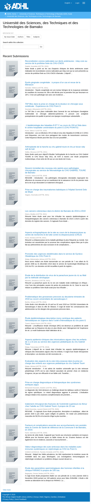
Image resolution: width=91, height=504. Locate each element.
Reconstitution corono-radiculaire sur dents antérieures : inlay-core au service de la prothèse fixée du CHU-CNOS (56, 62)
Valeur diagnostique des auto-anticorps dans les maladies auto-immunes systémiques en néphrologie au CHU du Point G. (53, 448)
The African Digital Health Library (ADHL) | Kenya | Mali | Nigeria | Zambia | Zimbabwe (33, 497)
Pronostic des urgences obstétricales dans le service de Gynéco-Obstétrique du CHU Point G (54, 255)
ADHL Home (11, 14)
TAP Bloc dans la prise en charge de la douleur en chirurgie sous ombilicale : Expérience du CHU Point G (54, 105)
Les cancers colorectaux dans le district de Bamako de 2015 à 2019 (55, 211)
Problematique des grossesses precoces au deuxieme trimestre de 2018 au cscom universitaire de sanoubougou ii (55, 298)
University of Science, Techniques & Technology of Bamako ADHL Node (45, 14)
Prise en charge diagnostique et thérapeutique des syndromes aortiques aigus (53, 383)
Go (41, 47)
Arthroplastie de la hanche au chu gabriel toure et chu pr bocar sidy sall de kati (55, 148)
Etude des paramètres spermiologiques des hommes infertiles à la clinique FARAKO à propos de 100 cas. (54, 469)
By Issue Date (9, 37)
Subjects (36, 37)
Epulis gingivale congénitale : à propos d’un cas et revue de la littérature (52, 83)
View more (7, 490)
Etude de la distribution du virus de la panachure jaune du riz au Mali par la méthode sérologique (55, 276)
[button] (68, 3)
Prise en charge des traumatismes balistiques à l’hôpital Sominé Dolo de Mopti (56, 191)
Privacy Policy (8, 499)
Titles (28, 37)
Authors (20, 37)
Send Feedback (20, 499)
